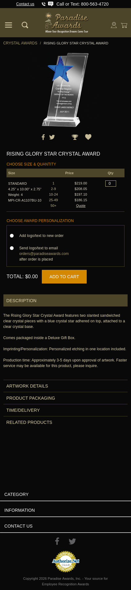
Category (16, 494)
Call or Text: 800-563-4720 (82, 4)
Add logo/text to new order (43, 236)
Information (19, 510)
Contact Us (18, 526)
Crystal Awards (20, 43)
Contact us (25, 4)
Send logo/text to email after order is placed (44, 253)
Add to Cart (64, 276)
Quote (81, 205)
